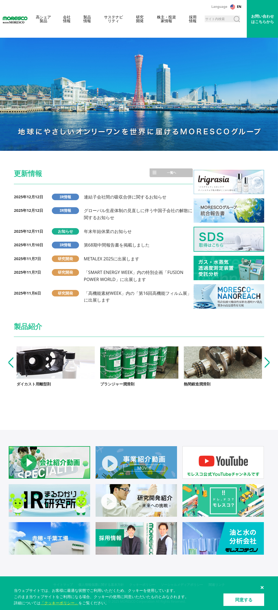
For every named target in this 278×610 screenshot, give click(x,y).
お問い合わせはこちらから (262, 19)
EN (239, 6)
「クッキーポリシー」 (59, 602)
